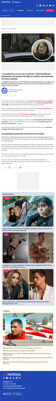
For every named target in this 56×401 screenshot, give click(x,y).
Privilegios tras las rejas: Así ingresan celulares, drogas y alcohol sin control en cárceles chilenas (27, 354)
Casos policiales (11, 29)
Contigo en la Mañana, (29, 114)
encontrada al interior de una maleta (40, 101)
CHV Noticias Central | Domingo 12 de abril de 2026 (19, 351)
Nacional (7, 198)
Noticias (3, 29)
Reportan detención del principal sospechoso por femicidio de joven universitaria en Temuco (28, 358)
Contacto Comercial (9, 384)
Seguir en (6, 167)
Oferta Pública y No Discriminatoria (14, 388)
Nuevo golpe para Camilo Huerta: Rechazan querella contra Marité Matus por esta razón (26, 302)
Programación (40, 10)
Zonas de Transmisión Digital (12, 386)
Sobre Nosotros (7, 382)
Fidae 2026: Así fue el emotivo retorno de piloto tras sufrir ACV (22, 348)
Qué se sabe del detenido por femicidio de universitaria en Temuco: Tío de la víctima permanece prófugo (27, 229)
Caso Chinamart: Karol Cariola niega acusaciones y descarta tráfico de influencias (25, 362)
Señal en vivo (50, 10)
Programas (30, 10)
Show (6, 234)
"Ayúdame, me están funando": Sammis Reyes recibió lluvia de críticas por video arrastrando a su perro (27, 266)
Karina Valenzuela (44, 108)
